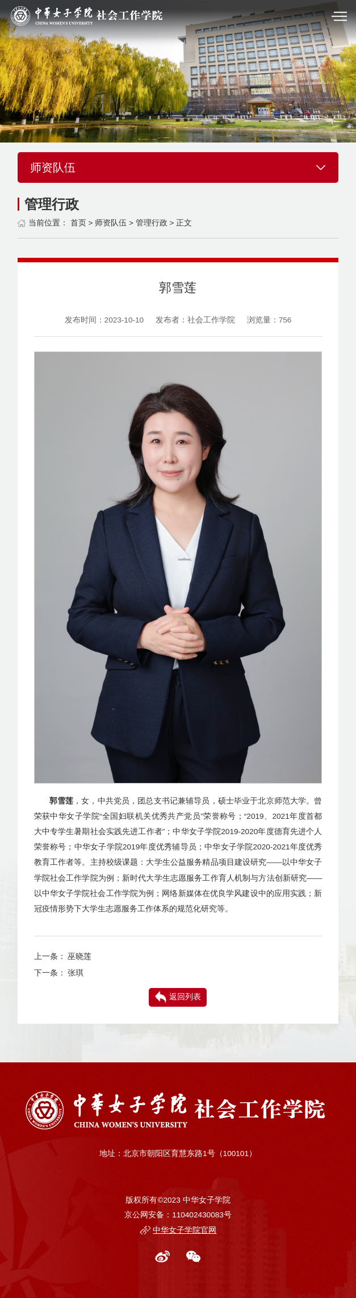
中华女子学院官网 (184, 1230)
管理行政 (151, 223)
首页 (78, 223)
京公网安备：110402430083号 (178, 1215)
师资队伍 (111, 223)
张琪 (75, 973)
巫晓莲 (79, 956)
